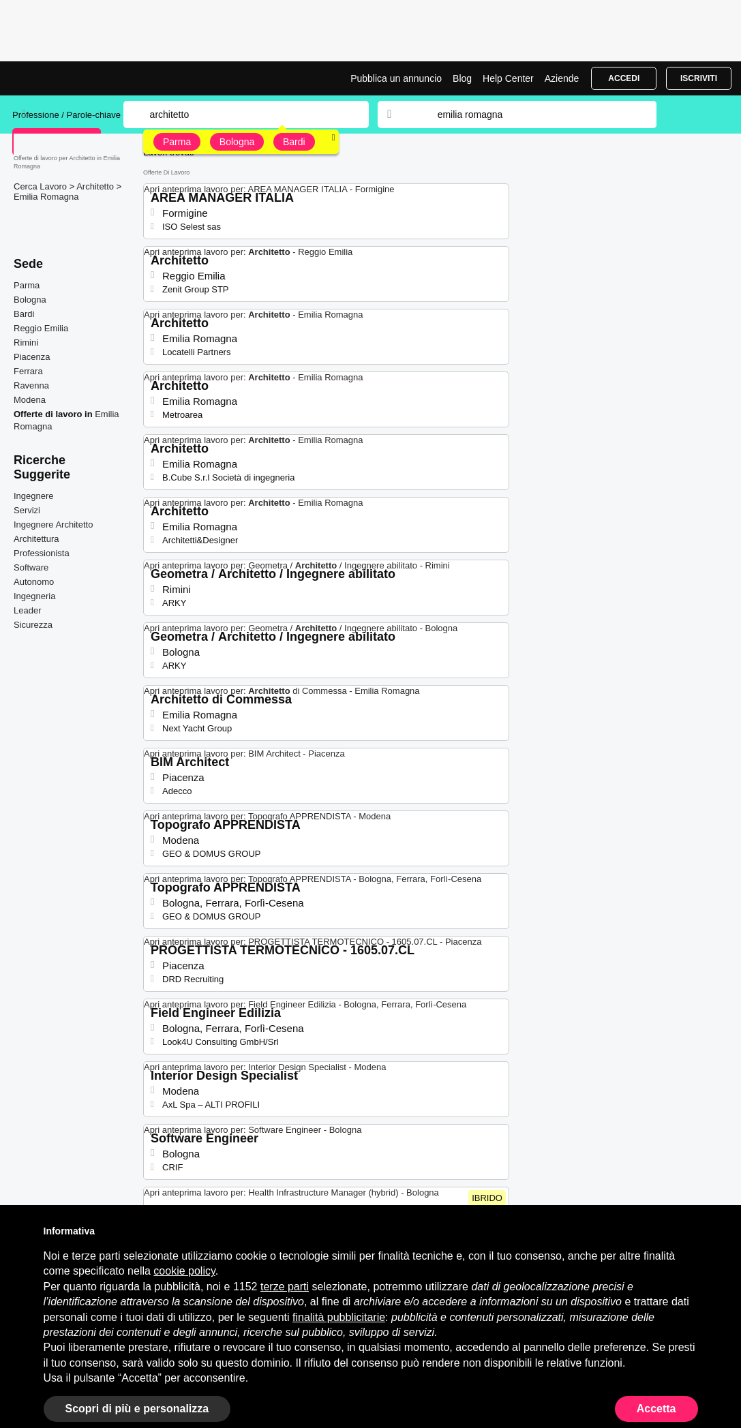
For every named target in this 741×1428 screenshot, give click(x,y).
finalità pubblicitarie (338, 1317)
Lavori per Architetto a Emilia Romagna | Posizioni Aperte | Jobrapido (63, 78)
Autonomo (34, 582)
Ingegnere (34, 496)
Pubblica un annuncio (396, 78)
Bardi (294, 141)
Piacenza (32, 357)
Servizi (27, 510)
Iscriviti (698, 78)
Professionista (42, 553)
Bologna (237, 141)
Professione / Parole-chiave (67, 115)
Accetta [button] (656, 1408)
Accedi (623, 78)
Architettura (36, 539)
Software (31, 567)
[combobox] (533, 114)
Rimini (26, 342)
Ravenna (31, 385)
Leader (27, 610)
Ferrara (28, 371)
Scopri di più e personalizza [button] (137, 1408)
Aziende (562, 78)
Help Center (508, 78)
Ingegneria (34, 596)
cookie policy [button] (184, 1271)
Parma (177, 141)
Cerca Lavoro (42, 186)
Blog (462, 78)
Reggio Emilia (41, 328)
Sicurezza (33, 625)
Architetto (96, 186)
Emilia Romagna (46, 197)
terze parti (284, 1286)
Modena (30, 400)
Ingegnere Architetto (53, 524)
